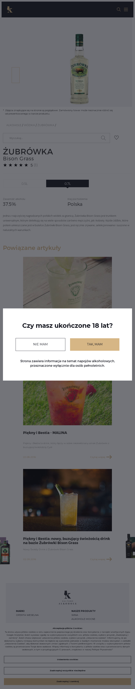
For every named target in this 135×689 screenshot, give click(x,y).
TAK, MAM (95, 344)
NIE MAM (40, 344)
